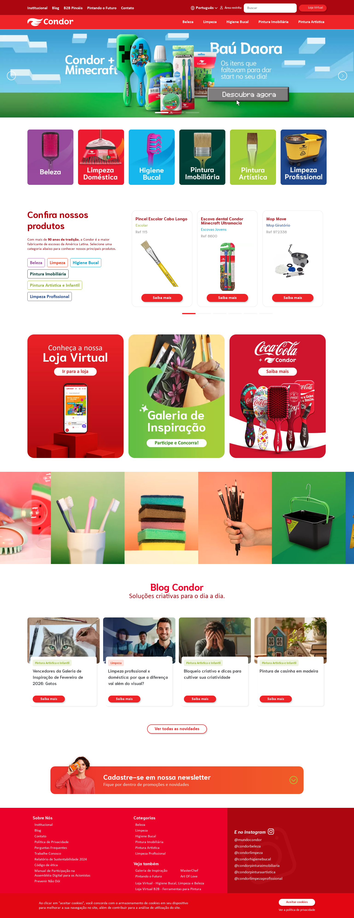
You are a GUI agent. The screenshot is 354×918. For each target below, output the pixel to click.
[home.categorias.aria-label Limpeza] (101, 157)
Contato (127, 8)
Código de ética (46, 865)
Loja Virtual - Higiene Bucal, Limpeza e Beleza (169, 883)
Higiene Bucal (237, 22)
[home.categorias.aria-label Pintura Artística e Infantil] (253, 157)
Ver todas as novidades (177, 729)
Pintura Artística (311, 22)
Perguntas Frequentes (51, 848)
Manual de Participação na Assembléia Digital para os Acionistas (62, 873)
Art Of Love (188, 876)
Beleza (188, 22)
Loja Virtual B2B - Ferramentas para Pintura (168, 889)
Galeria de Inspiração (151, 871)
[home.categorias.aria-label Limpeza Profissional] (304, 157)
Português (205, 8)
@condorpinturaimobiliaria (257, 866)
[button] (161, 112)
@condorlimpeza (248, 853)
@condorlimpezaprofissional (258, 879)
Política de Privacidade (52, 842)
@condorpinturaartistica (255, 872)
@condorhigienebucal (252, 859)
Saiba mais (162, 298)
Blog (55, 8)
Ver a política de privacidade (297, 910)
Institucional (37, 8)
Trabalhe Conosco (48, 854)
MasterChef (189, 871)
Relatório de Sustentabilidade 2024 (61, 859)
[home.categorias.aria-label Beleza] (50, 157)
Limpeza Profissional (49, 297)
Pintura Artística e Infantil (55, 285)
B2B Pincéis (73, 8)
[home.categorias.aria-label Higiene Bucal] (152, 157)
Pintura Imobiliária (273, 22)
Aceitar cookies (297, 902)
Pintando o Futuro (101, 8)
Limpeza (57, 263)
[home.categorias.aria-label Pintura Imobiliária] (202, 157)
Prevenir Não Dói (47, 881)
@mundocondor (248, 840)
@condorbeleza (247, 846)
